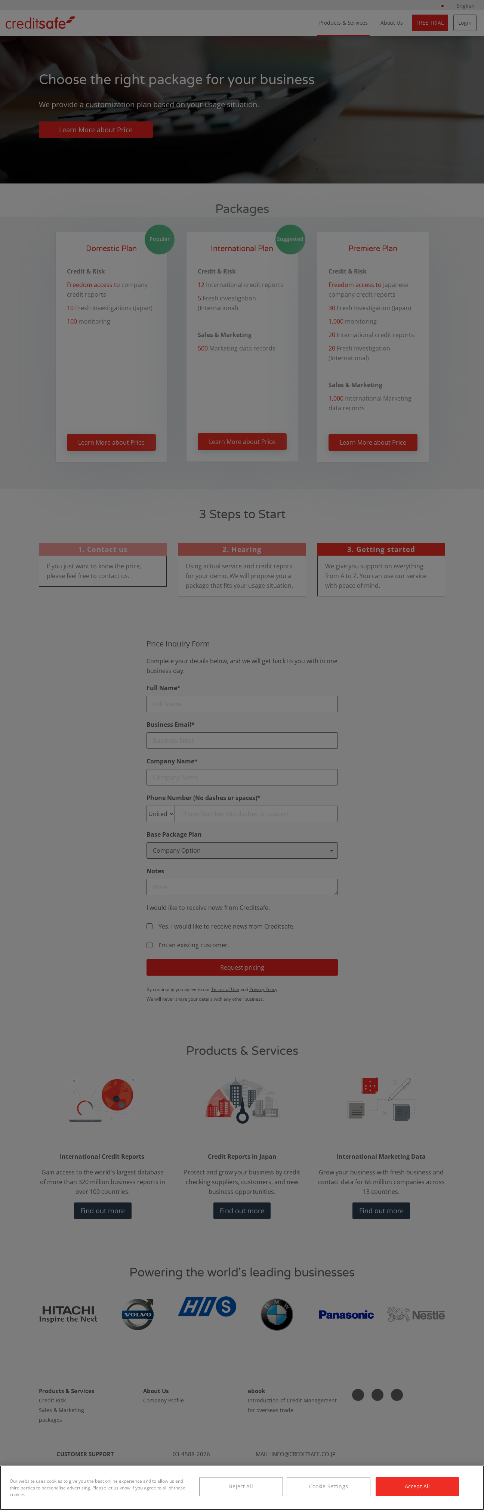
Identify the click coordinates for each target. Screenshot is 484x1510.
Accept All (417, 1486)
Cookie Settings (328, 1486)
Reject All (241, 1486)
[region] (242, 1487)
